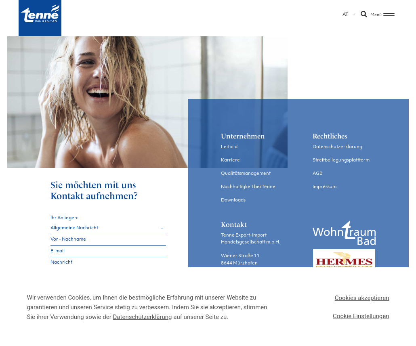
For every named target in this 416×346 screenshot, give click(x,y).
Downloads (233, 200)
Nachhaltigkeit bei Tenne (248, 187)
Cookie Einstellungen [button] (361, 316)
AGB (318, 173)
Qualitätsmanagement (246, 173)
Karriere (230, 160)
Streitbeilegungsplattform (341, 160)
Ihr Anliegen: (64, 217)
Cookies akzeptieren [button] (362, 298)
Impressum (324, 187)
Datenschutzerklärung (337, 147)
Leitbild (229, 147)
